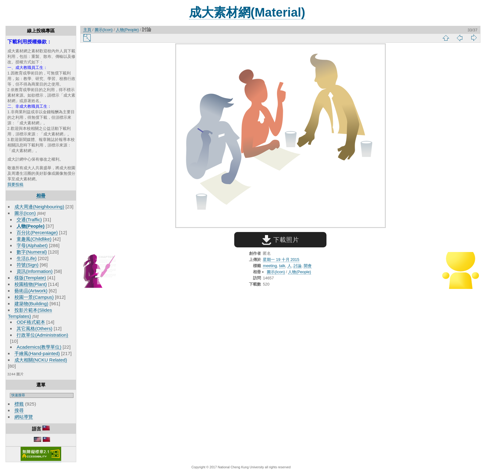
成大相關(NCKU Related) (40, 359)
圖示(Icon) (25, 213)
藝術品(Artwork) (30, 290)
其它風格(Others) (34, 328)
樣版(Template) (30, 277)
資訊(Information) (35, 271)
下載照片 (280, 239)
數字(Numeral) (32, 251)
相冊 (40, 195)
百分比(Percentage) (37, 232)
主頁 (87, 29)
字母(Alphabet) (32, 245)
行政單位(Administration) (42, 335)
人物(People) (31, 226)
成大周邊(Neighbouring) (39, 206)
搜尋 (19, 410)
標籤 (19, 403)
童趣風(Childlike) (34, 239)
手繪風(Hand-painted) (37, 353)
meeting (270, 265)
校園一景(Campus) (33, 297)
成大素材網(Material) (247, 12)
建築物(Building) (31, 303)
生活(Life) (27, 258)
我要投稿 (15, 184)
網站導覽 (23, 416)
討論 (298, 265)
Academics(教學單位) (39, 347)
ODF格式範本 (31, 322)
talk (282, 265)
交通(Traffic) (29, 219)
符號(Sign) (27, 264)
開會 (308, 265)
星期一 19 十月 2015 (281, 259)
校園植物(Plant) (30, 284)
